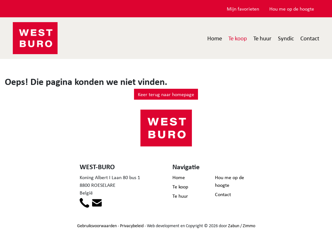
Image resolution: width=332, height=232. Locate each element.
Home (214, 38)
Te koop (237, 38)
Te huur (262, 38)
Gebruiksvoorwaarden (97, 225)
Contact (309, 38)
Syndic (286, 38)
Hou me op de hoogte (291, 8)
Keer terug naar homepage (166, 94)
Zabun (233, 225)
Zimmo (249, 225)
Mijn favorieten (243, 8)
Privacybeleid (132, 225)
